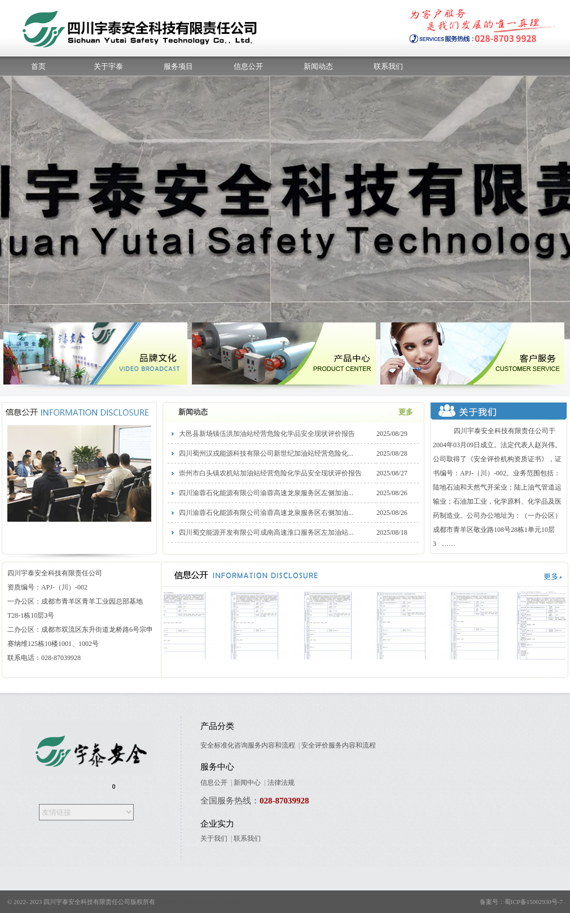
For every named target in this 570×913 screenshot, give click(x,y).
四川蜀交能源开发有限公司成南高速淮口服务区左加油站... (266, 532)
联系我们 (388, 66)
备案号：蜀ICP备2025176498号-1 (201, 901)
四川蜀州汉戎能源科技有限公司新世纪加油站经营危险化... (266, 453)
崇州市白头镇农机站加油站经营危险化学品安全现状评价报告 (270, 473)
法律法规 (281, 783)
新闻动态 (318, 66)
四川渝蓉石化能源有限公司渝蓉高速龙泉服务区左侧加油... (266, 493)
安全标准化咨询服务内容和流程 (247, 745)
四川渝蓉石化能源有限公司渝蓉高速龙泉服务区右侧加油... (266, 513)
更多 (405, 412)
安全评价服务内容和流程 (338, 745)
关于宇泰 (108, 66)
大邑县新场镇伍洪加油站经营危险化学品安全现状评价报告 (267, 434)
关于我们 (213, 838)
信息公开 (248, 66)
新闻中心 (247, 783)
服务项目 (178, 66)
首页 (38, 66)
